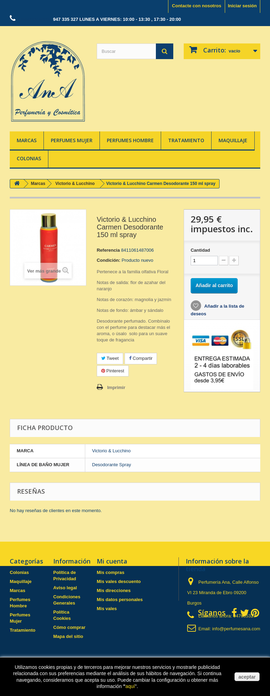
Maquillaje (233, 140)
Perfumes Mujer (72, 140)
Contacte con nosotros (196, 5)
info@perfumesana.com (236, 628)
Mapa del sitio (68, 636)
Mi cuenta (112, 561)
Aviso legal (65, 587)
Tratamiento (186, 140)
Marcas (27, 140)
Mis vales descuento (119, 581)
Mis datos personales (120, 599)
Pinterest (112, 370)
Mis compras (110, 572)
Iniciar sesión (242, 5)
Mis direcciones (114, 590)
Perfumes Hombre (130, 140)
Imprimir (116, 387)
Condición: (108, 260)
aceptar (247, 677)
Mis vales (107, 608)
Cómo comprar (69, 627)
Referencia (108, 250)
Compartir (141, 358)
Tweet (110, 358)
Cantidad (200, 250)
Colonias (29, 158)
